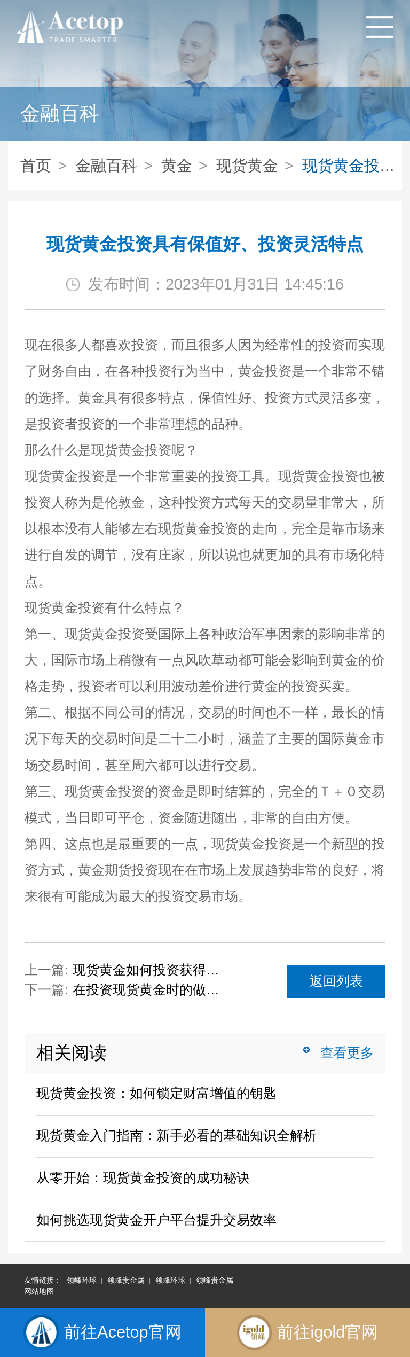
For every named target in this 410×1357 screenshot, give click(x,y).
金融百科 (106, 165)
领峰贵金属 (126, 1280)
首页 (35, 165)
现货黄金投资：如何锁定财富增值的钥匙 (156, 1093)
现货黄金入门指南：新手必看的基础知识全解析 (176, 1135)
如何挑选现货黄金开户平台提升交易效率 (156, 1220)
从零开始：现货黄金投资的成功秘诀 (143, 1178)
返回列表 (336, 981)
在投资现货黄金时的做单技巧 (150, 989)
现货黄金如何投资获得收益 (150, 970)
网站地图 (39, 1291)
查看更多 (347, 1053)
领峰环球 (82, 1280)
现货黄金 (247, 165)
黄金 (176, 165)
